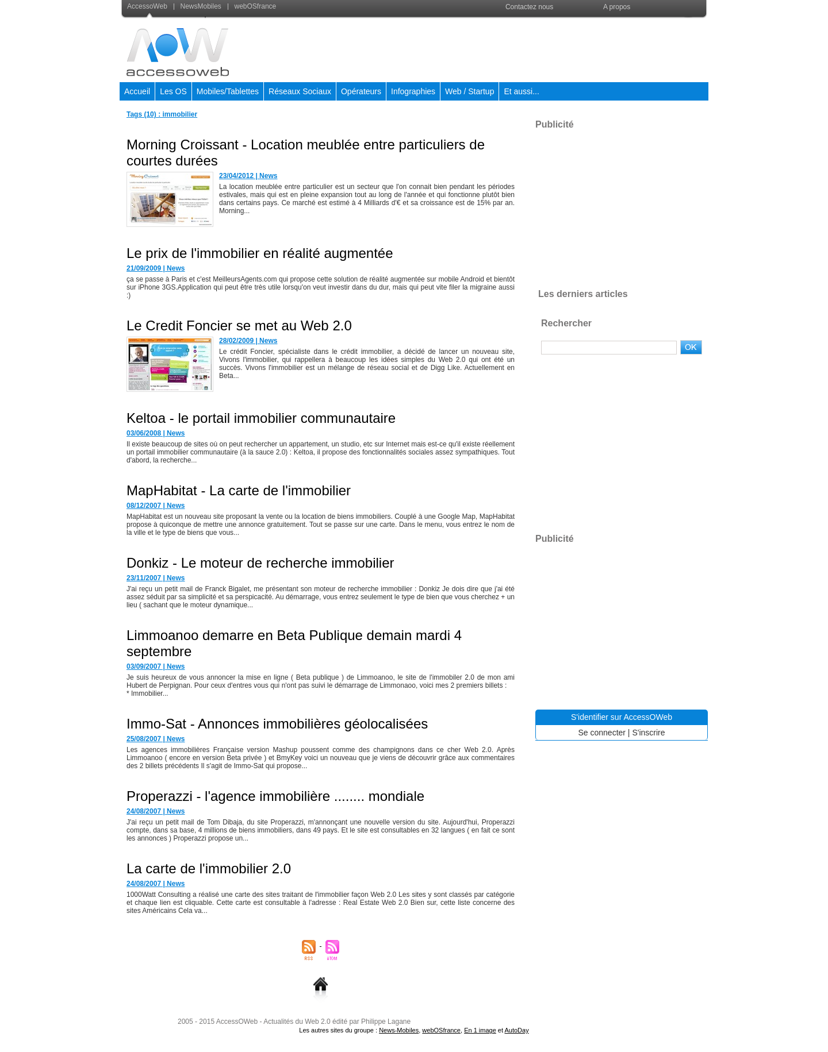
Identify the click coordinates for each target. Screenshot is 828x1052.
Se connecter (602, 732)
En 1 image (480, 1030)
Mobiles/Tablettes (228, 91)
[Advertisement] (498, 48)
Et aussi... (521, 91)
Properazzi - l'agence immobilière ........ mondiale (275, 796)
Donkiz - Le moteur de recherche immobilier (260, 563)
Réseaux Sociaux (300, 91)
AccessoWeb (148, 6)
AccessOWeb (237, 1022)
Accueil (137, 91)
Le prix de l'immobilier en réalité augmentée (259, 253)
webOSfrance (252, 6)
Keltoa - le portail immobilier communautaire (261, 418)
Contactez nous (529, 7)
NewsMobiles (198, 6)
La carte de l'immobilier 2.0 (208, 868)
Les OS (173, 91)
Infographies (413, 91)
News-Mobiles (399, 1030)
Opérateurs (361, 91)
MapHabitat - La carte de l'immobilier (238, 490)
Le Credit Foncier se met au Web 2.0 (239, 325)
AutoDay (516, 1030)
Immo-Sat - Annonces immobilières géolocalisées (277, 723)
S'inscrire (648, 732)
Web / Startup (469, 91)
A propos (616, 7)
